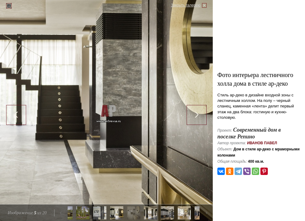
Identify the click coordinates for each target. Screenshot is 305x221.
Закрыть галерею (185, 5)
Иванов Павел (262, 143)
